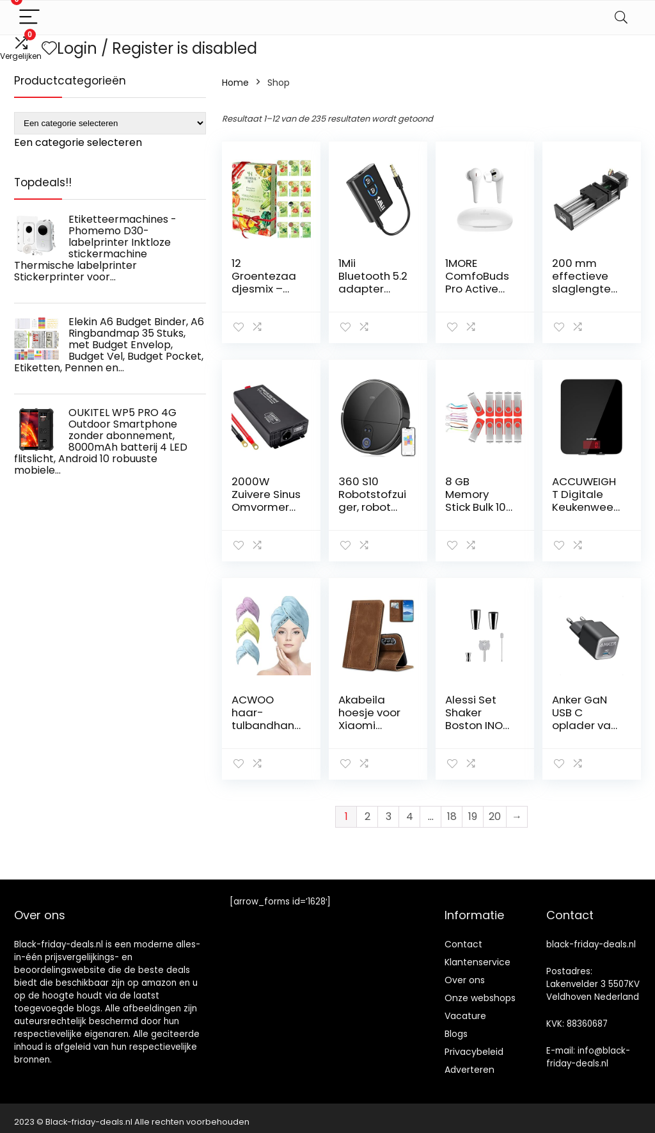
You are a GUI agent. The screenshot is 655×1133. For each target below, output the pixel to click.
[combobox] (78, 142)
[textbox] (78, 142)
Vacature (465, 1015)
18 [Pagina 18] (452, 816)
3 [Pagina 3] (388, 816)
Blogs (456, 1033)
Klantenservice (477, 962)
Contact (463, 944)
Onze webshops (480, 998)
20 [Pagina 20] (495, 816)
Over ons (465, 980)
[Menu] (29, 18)
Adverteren (469, 1069)
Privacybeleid (474, 1051)
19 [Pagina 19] (472, 816)
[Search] (621, 18)
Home (235, 82)
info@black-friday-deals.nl (588, 1057)
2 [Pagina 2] (367, 816)
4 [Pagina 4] (409, 816)
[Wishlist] (49, 48)
